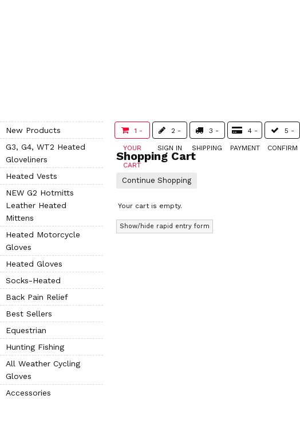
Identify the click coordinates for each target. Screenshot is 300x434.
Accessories (28, 392)
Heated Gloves (34, 263)
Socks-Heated (33, 280)
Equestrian (26, 330)
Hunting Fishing (35, 346)
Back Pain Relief (37, 297)
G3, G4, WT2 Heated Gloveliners (45, 153)
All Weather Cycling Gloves (43, 370)
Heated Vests (31, 176)
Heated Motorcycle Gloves (43, 241)
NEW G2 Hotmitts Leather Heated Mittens (40, 205)
